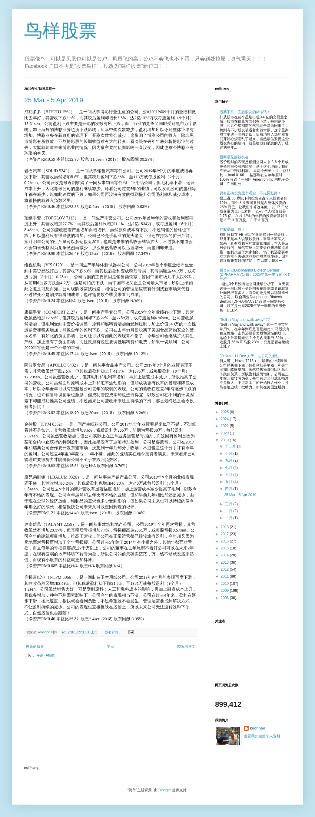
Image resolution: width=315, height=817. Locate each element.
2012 (225, 569)
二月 (229, 511)
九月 (229, 460)
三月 (229, 504)
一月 (229, 518)
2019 (225, 440)
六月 (229, 475)
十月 (229, 453)
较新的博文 (35, 646)
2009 (225, 590)
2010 (225, 583)
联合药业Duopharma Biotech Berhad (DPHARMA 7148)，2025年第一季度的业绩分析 (255, 274)
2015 (225, 548)
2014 (225, 555)
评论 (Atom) (45, 655)
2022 (225, 426)
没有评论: (112, 632)
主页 (110, 646)
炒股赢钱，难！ (232, 229)
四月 (229, 489)
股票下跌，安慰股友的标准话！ (245, 112)
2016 (225, 541)
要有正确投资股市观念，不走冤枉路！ (250, 193)
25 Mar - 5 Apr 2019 (53, 100)
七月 (229, 468)
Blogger (164, 790)
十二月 (231, 446)
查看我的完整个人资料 (262, 736)
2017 (225, 534)
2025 (225, 412)
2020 (225, 433)
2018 (225, 527)
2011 (225, 576)
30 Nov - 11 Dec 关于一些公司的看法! (250, 356)
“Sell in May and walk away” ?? (245, 320)
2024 (225, 419)
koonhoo (257, 728)
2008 (225, 598)
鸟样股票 (60, 31)
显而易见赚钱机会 (234, 157)
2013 (225, 562)
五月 (229, 481)
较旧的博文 (186, 646)
